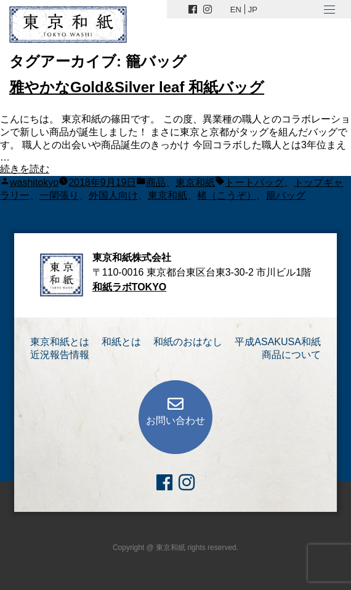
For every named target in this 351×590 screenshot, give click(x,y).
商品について (291, 354)
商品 (156, 182)
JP (252, 9)
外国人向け (113, 195)
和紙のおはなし (187, 342)
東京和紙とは (59, 342)
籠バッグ (285, 195)
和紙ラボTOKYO (129, 287)
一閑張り (59, 195)
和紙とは (121, 342)
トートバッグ (254, 182)
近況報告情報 (59, 354)
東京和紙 (195, 182)
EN (235, 9)
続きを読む (24, 169)
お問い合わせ (175, 420)
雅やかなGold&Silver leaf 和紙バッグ (136, 87)
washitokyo (34, 182)
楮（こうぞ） (226, 195)
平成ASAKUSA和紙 (278, 342)
